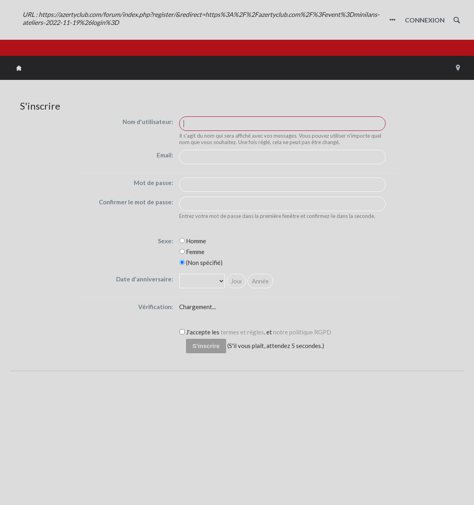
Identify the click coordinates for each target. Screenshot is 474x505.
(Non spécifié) (201, 262)
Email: (165, 155)
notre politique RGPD (302, 332)
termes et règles (242, 332)
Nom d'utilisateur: (148, 121)
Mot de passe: (153, 182)
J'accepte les (199, 332)
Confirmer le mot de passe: (136, 202)
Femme (192, 251)
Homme (193, 240)
